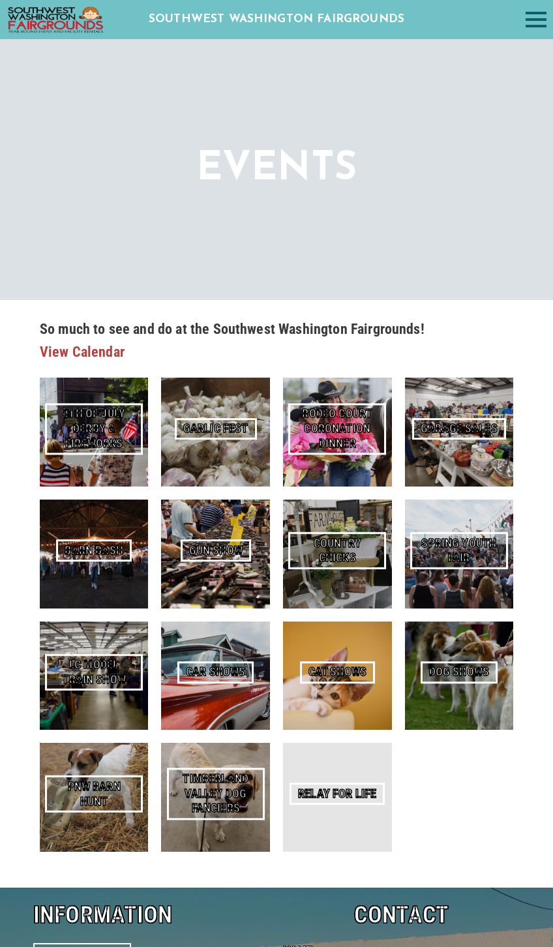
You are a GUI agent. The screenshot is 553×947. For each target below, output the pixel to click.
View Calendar (82, 352)
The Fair (82, 519)
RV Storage (60, 644)
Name (297, 516)
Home (47, 577)
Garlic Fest (82, 543)
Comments (312, 626)
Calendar (53, 594)
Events (49, 677)
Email (298, 571)
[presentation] (382, 720)
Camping (53, 628)
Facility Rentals (68, 611)
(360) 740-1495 (106, 769)
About (47, 661)
